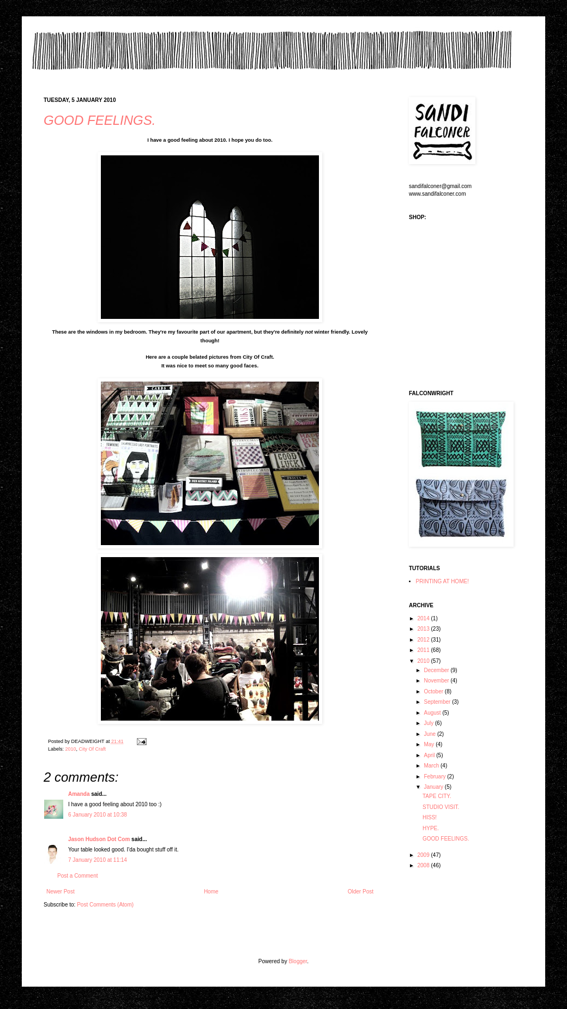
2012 (424, 640)
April (430, 755)
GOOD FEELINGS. (99, 120)
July (429, 723)
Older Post (360, 892)
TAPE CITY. (437, 796)
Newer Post (60, 892)
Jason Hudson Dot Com (99, 839)
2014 (424, 618)
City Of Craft (92, 749)
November (437, 681)
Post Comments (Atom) (105, 905)
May (430, 744)
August (433, 713)
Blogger (297, 961)
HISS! (430, 817)
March (432, 766)
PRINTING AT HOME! (442, 581)
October (434, 691)
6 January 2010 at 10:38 (97, 815)
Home (211, 892)
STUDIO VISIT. (441, 807)
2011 (424, 650)
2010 (70, 749)
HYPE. (431, 828)
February (435, 777)
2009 (424, 855)
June (430, 734)
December (437, 670)
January (434, 787)
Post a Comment (77, 876)
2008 (424, 865)
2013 (424, 629)
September (438, 702)
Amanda (78, 794)
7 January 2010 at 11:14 (97, 860)
